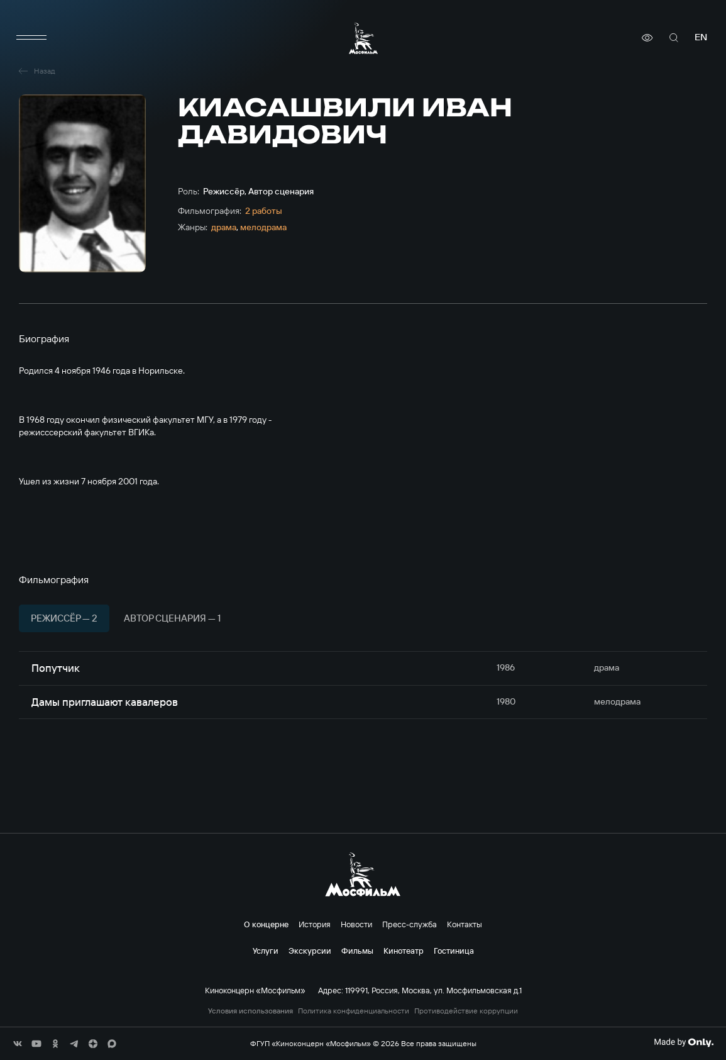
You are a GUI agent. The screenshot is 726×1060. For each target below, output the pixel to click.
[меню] (31, 37)
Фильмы (357, 951)
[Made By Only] (683, 1042)
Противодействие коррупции (466, 1011)
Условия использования (250, 1011)
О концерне (266, 924)
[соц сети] (18, 1044)
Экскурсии (310, 951)
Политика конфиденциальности (353, 1011)
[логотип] (363, 38)
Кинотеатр (403, 951)
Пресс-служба (409, 924)
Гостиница (454, 951)
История (315, 924)
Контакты (464, 924)
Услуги (265, 951)
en (701, 37)
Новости (356, 924)
